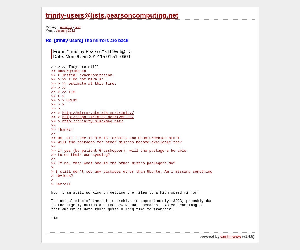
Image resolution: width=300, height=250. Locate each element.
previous (66, 27)
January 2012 (65, 30)
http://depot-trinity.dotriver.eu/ (98, 117)
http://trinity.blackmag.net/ (92, 121)
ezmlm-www (230, 236)
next (77, 27)
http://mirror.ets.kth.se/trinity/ (98, 113)
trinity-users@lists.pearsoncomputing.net (112, 15)
